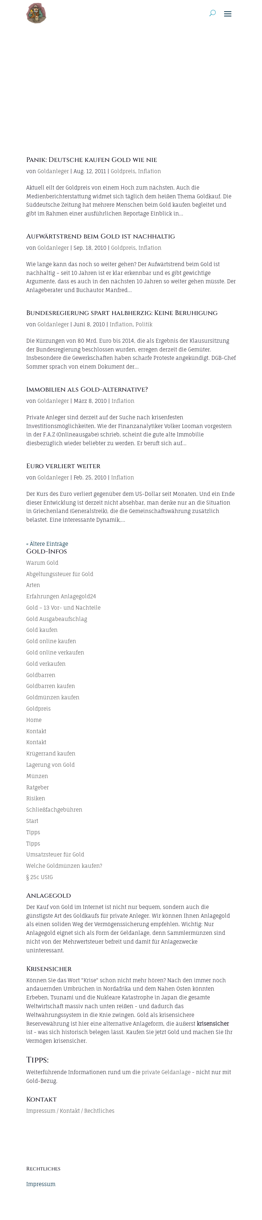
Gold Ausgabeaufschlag (56, 619)
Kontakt (36, 731)
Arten (33, 585)
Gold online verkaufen (55, 652)
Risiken (35, 798)
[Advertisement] (131, 81)
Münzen (37, 776)
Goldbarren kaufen (50, 686)
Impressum (40, 1184)
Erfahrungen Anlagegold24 (61, 596)
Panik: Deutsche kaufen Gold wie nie (91, 159)
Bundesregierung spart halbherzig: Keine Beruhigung (122, 313)
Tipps (33, 832)
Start (32, 821)
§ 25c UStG (39, 877)
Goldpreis (123, 171)
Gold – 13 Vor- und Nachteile (63, 608)
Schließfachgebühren (54, 810)
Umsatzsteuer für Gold (55, 854)
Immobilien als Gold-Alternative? (87, 389)
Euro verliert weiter (63, 466)
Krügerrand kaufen (50, 753)
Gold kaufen (42, 630)
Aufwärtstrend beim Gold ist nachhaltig (100, 236)
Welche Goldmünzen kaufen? (64, 866)
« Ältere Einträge (47, 544)
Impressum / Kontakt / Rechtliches (70, 1111)
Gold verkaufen (46, 664)
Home (34, 720)
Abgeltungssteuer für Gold (59, 574)
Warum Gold (42, 563)
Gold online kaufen (51, 641)
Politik (144, 324)
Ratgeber (37, 787)
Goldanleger (53, 171)
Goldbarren (40, 675)
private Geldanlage (166, 1072)
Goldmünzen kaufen (52, 697)
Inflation (149, 171)
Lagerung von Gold (50, 765)
